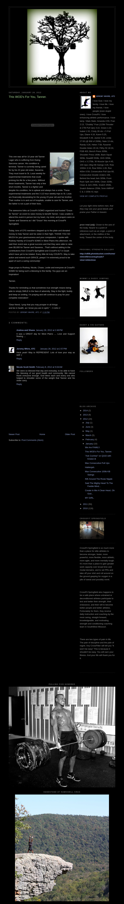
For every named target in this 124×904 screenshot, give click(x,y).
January (90, 443)
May (88, 431)
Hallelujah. (90, 467)
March (89, 435)
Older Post (70, 434)
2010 (85, 508)
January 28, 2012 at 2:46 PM (49, 330)
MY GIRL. (89, 498)
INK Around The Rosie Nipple (98, 479)
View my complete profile (94, 196)
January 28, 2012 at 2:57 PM (53, 349)
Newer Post (14, 434)
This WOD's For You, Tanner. (98, 451)
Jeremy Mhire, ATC (25, 349)
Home (42, 434)
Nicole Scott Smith (25, 367)
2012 (85, 419)
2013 (85, 415)
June (88, 427)
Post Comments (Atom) (32, 440)
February (90, 439)
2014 (85, 410)
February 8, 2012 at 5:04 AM (49, 367)
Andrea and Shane (25, 330)
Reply (19, 340)
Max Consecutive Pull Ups (97, 463)
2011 (85, 504)
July (88, 422)
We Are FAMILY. (92, 447)
